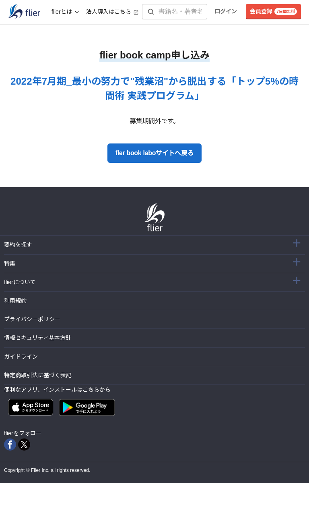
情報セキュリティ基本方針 (37, 337)
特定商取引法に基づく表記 (38, 375)
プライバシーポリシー (32, 319)
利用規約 (15, 300)
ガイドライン (21, 356)
